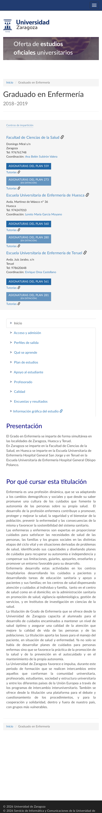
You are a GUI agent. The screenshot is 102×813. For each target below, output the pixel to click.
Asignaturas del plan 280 (29, 239)
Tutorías (11, 172)
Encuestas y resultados (29, 401)
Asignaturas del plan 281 (29, 297)
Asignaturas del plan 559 (29, 166)
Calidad (17, 391)
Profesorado (21, 382)
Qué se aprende (23, 352)
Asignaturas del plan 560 (29, 223)
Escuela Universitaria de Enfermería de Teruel (44, 253)
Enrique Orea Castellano (40, 272)
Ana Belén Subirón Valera (41, 156)
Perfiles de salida (24, 342)
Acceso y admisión (25, 333)
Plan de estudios (24, 362)
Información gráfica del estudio (36, 411)
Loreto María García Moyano (43, 214)
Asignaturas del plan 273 (29, 181)
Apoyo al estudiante (26, 372)
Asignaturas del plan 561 (29, 281)
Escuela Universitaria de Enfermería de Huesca (45, 195)
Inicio (9, 82)
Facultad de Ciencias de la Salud (32, 138)
